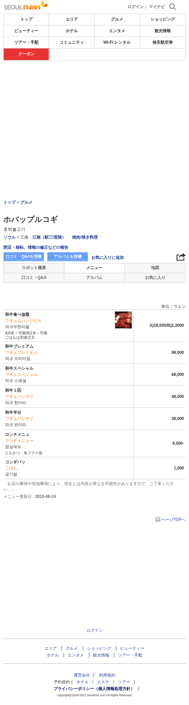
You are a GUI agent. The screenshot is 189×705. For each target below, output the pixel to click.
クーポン (26, 54)
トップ (26, 19)
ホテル (72, 30)
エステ (103, 682)
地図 (155, 267)
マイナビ (157, 6)
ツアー (124, 682)
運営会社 (82, 675)
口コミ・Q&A (34, 277)
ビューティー (26, 30)
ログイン (135, 6)
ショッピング (162, 19)
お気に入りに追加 (107, 257)
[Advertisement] (94, 111)
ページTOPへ (173, 519)
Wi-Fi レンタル (117, 42)
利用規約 (107, 675)
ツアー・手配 (26, 42)
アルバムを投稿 (67, 256)
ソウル (9, 237)
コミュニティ (72, 42)
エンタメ (117, 30)
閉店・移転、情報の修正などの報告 (35, 247)
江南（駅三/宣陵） (49, 237)
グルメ (117, 19)
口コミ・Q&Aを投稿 (24, 256)
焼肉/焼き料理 (84, 237)
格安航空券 (162, 42)
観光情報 (163, 30)
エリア (72, 19)
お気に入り (155, 277)
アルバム (94, 277)
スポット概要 (34, 267)
